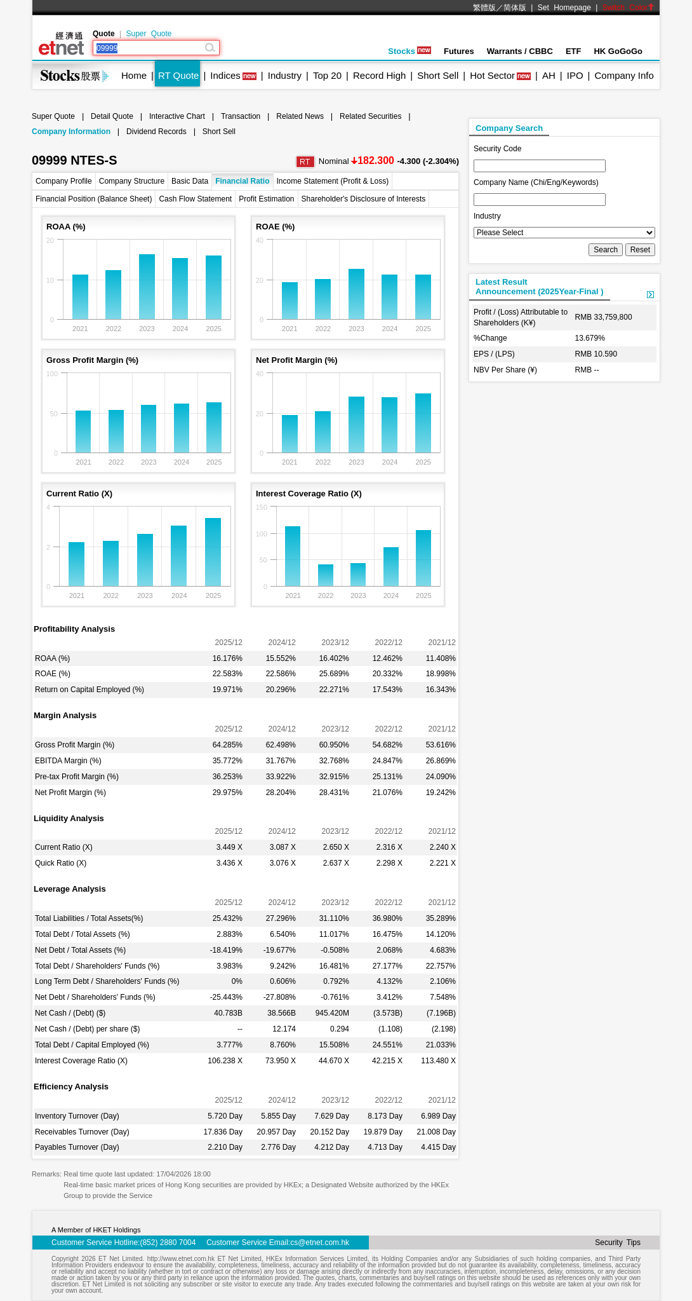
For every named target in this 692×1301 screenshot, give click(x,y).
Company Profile (64, 181)
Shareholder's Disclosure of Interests (364, 198)
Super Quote (148, 33)
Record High (379, 75)
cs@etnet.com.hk (319, 1242)
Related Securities (370, 116)
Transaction (240, 116)
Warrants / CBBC (520, 51)
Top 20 (327, 75)
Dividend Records (156, 131)
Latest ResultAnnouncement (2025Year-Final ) (540, 286)
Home (134, 75)
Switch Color (628, 7)
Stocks (409, 51)
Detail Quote (112, 116)
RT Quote (178, 75)
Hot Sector (492, 75)
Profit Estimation (266, 198)
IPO (575, 75)
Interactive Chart (177, 116)
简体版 (514, 7)
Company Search (509, 128)
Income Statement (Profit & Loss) (333, 181)
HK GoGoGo (618, 51)
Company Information (71, 131)
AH (549, 75)
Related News (300, 116)
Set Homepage (564, 7)
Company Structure (131, 181)
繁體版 (484, 7)
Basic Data (189, 181)
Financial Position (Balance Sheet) (94, 198)
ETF (574, 51)
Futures (459, 51)
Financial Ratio (242, 181)
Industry (285, 75)
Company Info (623, 75)
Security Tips (618, 1242)
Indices (225, 75)
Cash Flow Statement (195, 198)
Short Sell (437, 75)
